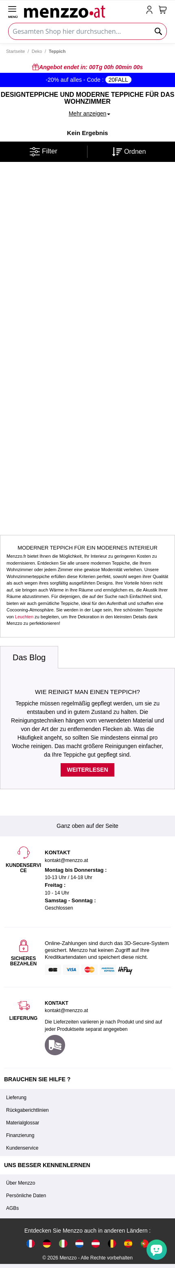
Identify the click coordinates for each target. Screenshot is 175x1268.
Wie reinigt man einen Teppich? (87, 691)
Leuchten (24, 616)
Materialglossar (22, 1123)
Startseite (15, 51)
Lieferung (16, 1097)
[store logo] (83, 10)
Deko (37, 51)
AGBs (12, 1208)
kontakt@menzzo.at (66, 1010)
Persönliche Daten (26, 1195)
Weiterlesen (87, 769)
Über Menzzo (20, 1183)
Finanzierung (20, 1135)
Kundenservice (22, 1148)
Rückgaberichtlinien (27, 1110)
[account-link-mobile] (151, 10)
